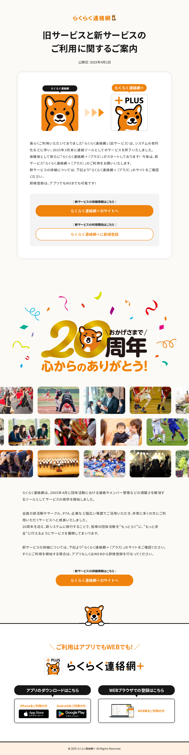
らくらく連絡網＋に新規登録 (94, 234)
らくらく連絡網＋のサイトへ (94, 210)
